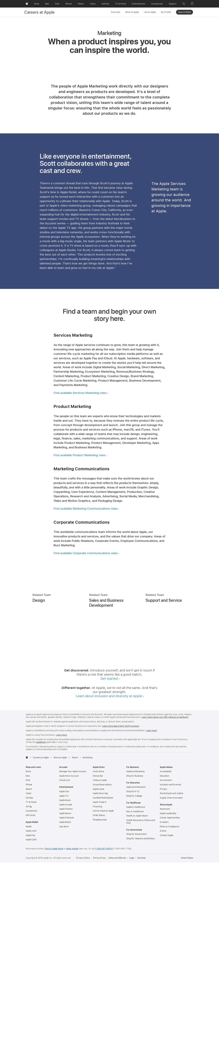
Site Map (141, 1049)
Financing (97, 998)
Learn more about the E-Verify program (120, 917)
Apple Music (65, 991)
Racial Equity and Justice (171, 985)
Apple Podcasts (66, 1009)
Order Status (99, 1007)
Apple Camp (98, 980)
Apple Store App (100, 985)
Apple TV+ (64, 987)
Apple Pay (30, 1027)
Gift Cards (30, 1007)
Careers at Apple (39, 12)
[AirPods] (105, 4)
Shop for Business (134, 967)
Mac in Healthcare (135, 1003)
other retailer (72, 1040)
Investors (164, 1013)
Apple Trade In (99, 993)
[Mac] (47, 4)
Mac (28, 967)
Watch (29, 980)
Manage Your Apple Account (72, 963)
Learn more (151, 922)
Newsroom (165, 1000)
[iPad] (57, 4)
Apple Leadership (168, 1005)
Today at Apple (100, 971)
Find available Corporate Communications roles (86, 744)
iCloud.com (64, 971)
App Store (64, 1018)
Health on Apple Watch (137, 1007)
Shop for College (134, 987)
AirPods (29, 989)
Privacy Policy (83, 1049)
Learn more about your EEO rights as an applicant (164, 908)
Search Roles (184, 12)
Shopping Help (99, 1011)
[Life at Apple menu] (157, 12)
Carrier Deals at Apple (103, 1002)
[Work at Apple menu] (139, 12)
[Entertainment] (139, 4)
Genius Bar (98, 967)
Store (28, 963)
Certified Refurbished (103, 989)
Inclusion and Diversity (170, 976)
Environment (166, 971)
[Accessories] (157, 4)
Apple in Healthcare (135, 998)
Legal (131, 1049)
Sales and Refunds (117, 1049)
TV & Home (31, 993)
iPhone (29, 976)
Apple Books (65, 1013)
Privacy (163, 980)
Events (163, 1022)
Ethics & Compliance (169, 1018)
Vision (28, 985)
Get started (109, 870)
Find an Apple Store (54, 1040)
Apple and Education (136, 978)
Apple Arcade (65, 996)
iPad (28, 971)
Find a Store (98, 963)
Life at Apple (150, 12)
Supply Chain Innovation (171, 989)
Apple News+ (65, 1005)
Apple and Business (135, 963)
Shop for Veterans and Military (140, 1030)
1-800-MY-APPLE (104, 1040)
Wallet (28, 1018)
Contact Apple (166, 1027)
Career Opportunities (170, 1009)
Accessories (31, 1002)
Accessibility (166, 963)
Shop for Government (136, 1025)
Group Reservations (102, 976)
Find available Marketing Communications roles (86, 700)
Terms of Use (99, 1049)
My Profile (166, 12)
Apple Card (31, 1022)
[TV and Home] (120, 4)
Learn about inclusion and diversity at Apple (109, 887)
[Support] (173, 4)
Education (164, 967)
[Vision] (92, 4)
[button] (183, 4)
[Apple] (26, 4)
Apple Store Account (69, 967)
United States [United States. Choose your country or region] (187, 1049)
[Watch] (80, 4)
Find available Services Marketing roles (80, 584)
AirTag (29, 998)
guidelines (41, 933)
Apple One (64, 983)
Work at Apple (132, 12)
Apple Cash (31, 1031)
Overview (115, 12)
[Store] (37, 4)
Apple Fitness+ (66, 1000)
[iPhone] (68, 4)
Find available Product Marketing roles (79, 646)
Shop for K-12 (132, 983)
